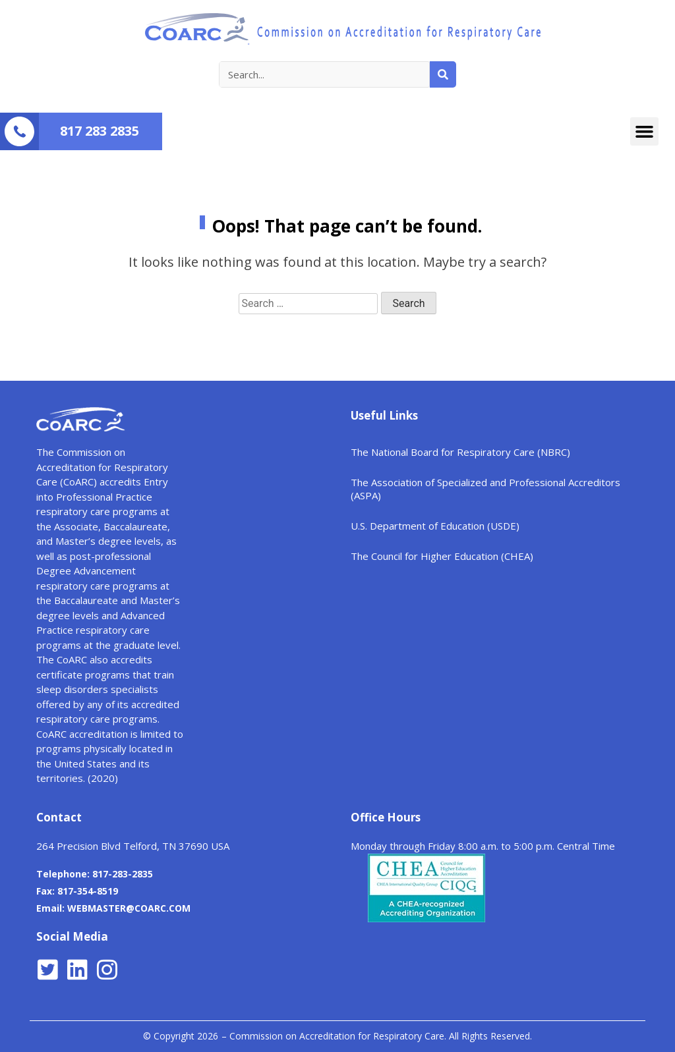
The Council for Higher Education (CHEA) (442, 556)
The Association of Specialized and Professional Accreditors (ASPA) (485, 489)
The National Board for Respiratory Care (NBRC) (460, 451)
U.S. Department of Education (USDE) (435, 525)
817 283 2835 (99, 131)
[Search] (443, 74)
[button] (644, 131)
